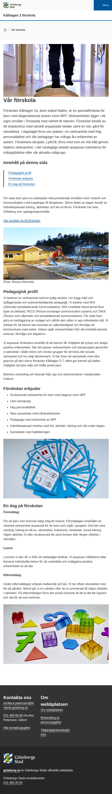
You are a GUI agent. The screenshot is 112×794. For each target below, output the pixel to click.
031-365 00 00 (13, 782)
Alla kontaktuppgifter (16, 727)
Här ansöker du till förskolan (21, 220)
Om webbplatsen (52, 709)
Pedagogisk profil (19, 172)
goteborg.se (11, 770)
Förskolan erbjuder (20, 178)
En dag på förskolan (21, 184)
